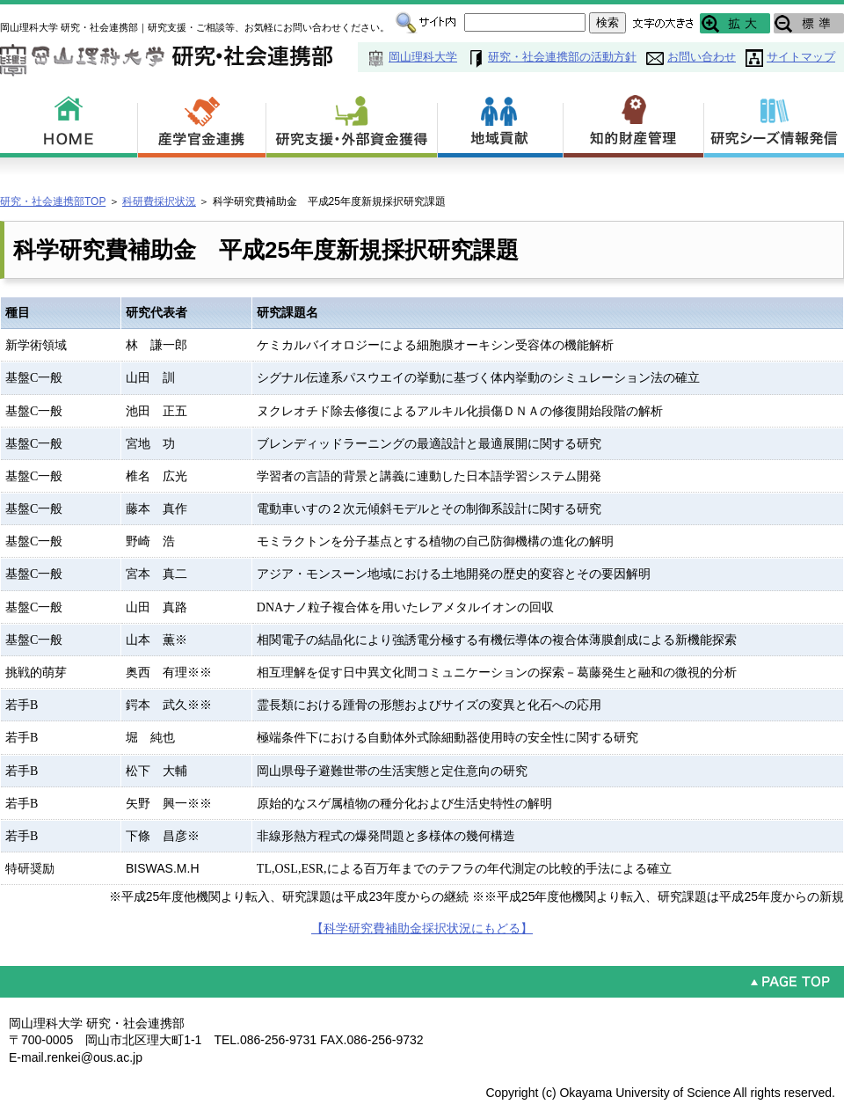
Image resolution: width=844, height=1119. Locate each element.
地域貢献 (501, 123)
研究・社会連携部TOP (53, 201)
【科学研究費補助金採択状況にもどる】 (422, 928)
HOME (69, 123)
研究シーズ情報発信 (774, 123)
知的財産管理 (634, 123)
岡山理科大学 (423, 56)
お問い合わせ (701, 56)
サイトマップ (801, 56)
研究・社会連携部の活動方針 (562, 56)
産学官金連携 (202, 123)
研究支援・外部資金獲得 (352, 123)
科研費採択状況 (159, 201)
